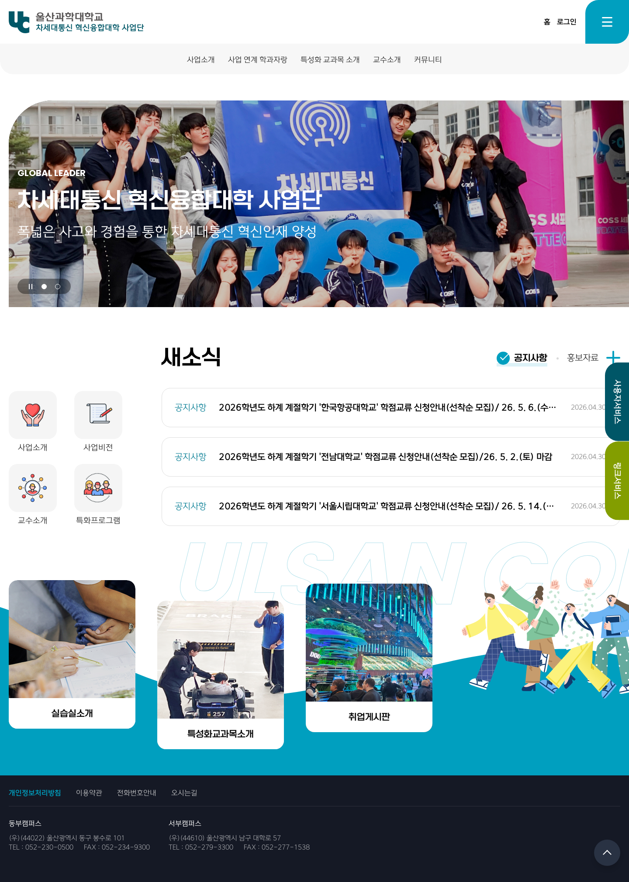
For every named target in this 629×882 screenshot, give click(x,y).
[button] (44, 286)
